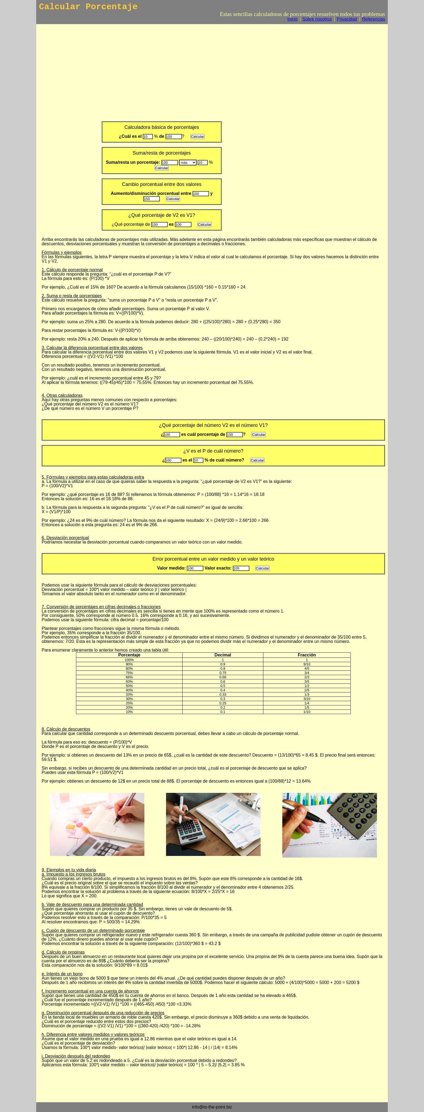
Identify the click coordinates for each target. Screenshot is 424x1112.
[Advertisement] (213, 72)
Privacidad (347, 19)
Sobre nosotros (317, 19)
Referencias (373, 19)
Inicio (292, 19)
